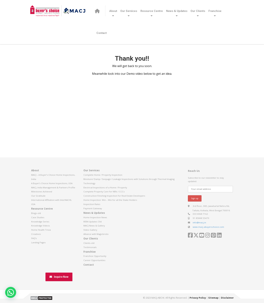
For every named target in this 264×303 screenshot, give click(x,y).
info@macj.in (199, 222)
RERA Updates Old (92, 221)
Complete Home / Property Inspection (102, 174)
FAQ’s (34, 238)
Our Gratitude (38, 195)
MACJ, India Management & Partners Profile (53, 187)
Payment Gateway (92, 208)
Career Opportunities (94, 260)
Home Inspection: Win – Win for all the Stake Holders (110, 200)
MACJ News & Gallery (94, 225)
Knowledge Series (40, 221)
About (113, 11)
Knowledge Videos (40, 225)
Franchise (214, 11)
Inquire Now (59, 276)
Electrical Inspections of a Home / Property (105, 187)
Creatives (36, 234)
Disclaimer (227, 297)
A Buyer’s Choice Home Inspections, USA (51, 183)
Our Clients (197, 11)
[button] (10, 292)
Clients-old (88, 243)
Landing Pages (38, 242)
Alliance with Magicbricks (96, 234)
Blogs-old (36, 213)
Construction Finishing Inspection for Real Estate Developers (114, 195)
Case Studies (37, 217)
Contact (101, 33)
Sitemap (213, 297)
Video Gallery (90, 229)
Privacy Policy (198, 297)
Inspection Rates (91, 204)
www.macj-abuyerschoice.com (208, 227)
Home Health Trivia (41, 229)
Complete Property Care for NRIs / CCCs (104, 191)
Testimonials (90, 247)
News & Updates (176, 11)
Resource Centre (151, 11)
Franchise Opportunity (94, 256)
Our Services (128, 11)
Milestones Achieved (41, 191)
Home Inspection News (95, 217)
